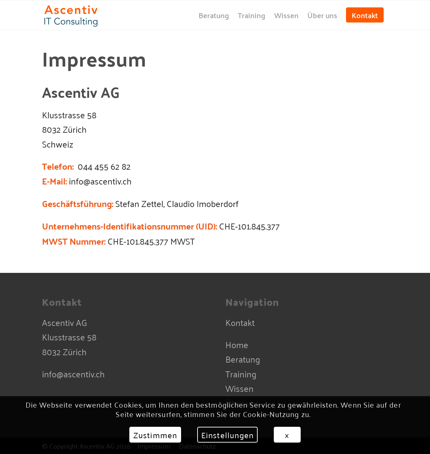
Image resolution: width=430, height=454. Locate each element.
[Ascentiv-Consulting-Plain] (86, 15)
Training (240, 373)
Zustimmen (155, 435)
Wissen (239, 388)
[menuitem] (213, 15)
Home (236, 344)
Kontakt (240, 322)
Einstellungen (227, 435)
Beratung (242, 358)
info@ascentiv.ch (73, 373)
